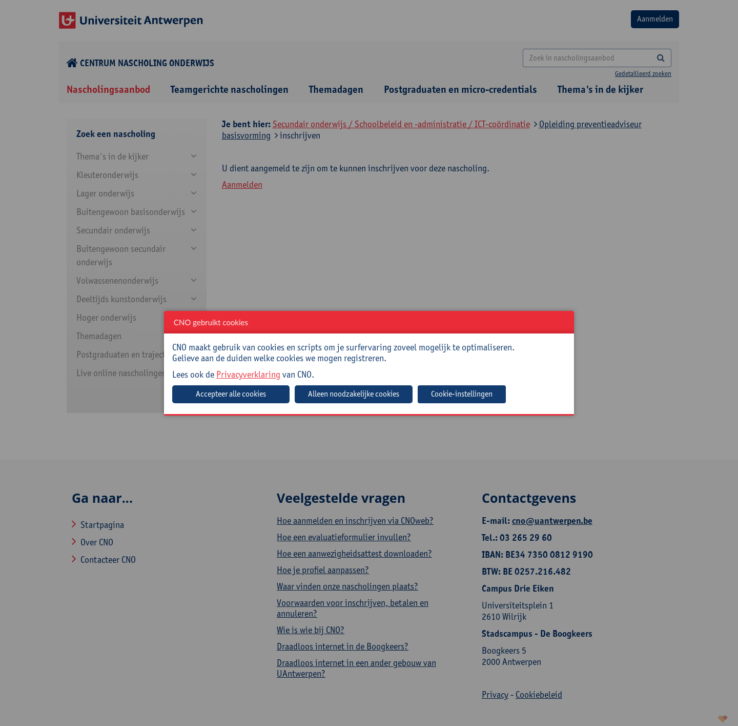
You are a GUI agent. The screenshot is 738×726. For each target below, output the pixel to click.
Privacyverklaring (248, 374)
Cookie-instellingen (462, 394)
